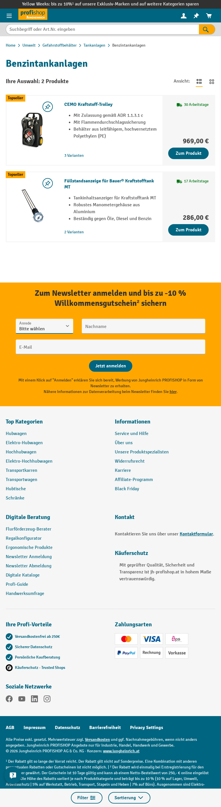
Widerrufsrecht (130, 461)
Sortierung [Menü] (129, 797)
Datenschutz (67, 727)
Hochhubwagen (21, 452)
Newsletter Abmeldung (28, 566)
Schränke (15, 498)
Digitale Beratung (28, 517)
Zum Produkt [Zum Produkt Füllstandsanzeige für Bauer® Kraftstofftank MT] (188, 230)
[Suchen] (207, 29)
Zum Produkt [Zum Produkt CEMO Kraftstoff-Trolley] (188, 153)
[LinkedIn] (34, 700)
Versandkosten (97, 739)
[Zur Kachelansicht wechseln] (211, 81)
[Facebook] (9, 700)
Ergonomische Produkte (29, 547)
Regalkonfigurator (24, 538)
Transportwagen (21, 479)
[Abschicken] (110, 366)
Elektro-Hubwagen (24, 443)
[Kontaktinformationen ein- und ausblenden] (13, 775)
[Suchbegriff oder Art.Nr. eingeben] (102, 29)
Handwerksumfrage (25, 593)
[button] (56, 519)
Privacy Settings (146, 727)
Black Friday (127, 489)
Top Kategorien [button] (24, 421)
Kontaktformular (196, 534)
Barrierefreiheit (105, 727)
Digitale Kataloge (23, 575)
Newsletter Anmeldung (29, 557)
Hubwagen (16, 433)
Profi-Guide (17, 584)
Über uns (124, 443)
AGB (10, 727)
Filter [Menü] (86, 797)
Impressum (35, 727)
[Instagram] (47, 700)
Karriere (123, 470)
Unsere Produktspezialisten (142, 452)
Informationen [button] (132, 421)
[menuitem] (183, 16)
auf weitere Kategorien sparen (169, 4)
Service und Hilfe (131, 433)
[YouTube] (21, 700)
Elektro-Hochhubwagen (29, 461)
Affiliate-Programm (134, 479)
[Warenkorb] (209, 16)
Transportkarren (21, 470)
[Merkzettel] (196, 16)
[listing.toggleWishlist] (47, 107)
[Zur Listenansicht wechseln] (199, 81)
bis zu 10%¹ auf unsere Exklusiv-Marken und (95, 4)
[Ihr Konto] (183, 15)
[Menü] (9, 15)
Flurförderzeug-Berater (28, 529)
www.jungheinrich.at (121, 751)
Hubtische (16, 489)
